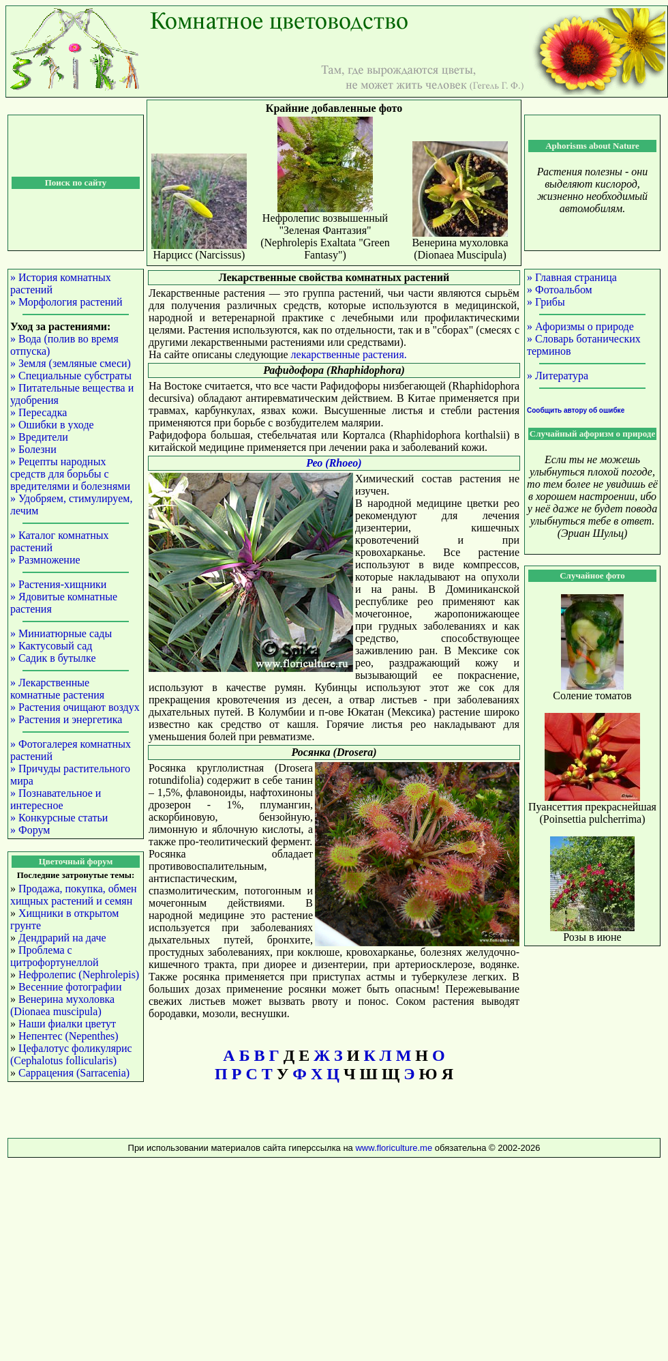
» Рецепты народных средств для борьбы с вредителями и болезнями (70, 474)
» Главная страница (572, 277)
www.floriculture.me (394, 1148)
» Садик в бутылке (53, 658)
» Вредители (39, 437)
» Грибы (546, 302)
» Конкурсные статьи (59, 817)
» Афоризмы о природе (580, 326)
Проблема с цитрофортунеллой (54, 956)
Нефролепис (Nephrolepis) (78, 974)
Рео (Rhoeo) (333, 463)
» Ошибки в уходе (52, 424)
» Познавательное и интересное (55, 799)
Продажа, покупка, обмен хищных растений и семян (73, 895)
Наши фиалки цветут (67, 1023)
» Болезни (33, 449)
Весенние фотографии (69, 987)
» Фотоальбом (559, 289)
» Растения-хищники (58, 584)
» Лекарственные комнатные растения (57, 689)
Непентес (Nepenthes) (68, 1036)
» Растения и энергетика (66, 719)
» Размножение (45, 560)
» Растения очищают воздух (75, 707)
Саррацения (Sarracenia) (74, 1073)
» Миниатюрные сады (61, 633)
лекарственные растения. (349, 354)
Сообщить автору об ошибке (575, 410)
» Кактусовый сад (51, 646)
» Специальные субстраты (71, 375)
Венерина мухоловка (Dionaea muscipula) (62, 1005)
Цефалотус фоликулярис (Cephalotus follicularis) (71, 1054)
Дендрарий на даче (62, 937)
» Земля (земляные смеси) (70, 363)
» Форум (30, 830)
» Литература (557, 375)
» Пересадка (38, 412)
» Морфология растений (66, 302)
